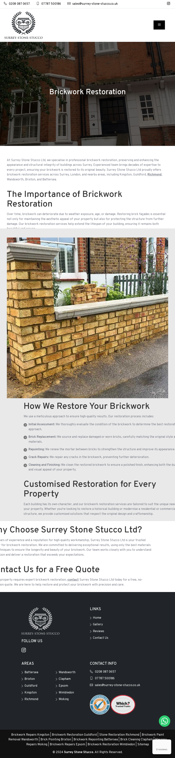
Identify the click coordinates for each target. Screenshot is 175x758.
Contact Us (100, 638)
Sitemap (143, 744)
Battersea (31, 672)
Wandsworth (67, 672)
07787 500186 (48, 4)
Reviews (98, 631)
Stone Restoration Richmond (119, 735)
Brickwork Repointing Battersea (96, 740)
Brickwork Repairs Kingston (30, 735)
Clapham (65, 679)
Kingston (31, 693)
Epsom (63, 686)
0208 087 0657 (17, 4)
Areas (27, 663)
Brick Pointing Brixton (55, 740)
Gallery (98, 624)
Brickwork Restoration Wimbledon (111, 744)
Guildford (31, 686)
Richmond (31, 699)
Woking (64, 699)
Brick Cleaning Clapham (136, 740)
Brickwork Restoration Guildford (74, 735)
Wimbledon (66, 693)
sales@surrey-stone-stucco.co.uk (92, 4)
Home (97, 618)
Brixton (30, 679)
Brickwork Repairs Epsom (67, 744)
